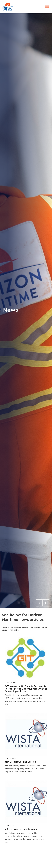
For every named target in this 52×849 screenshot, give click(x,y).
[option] (26, 310)
